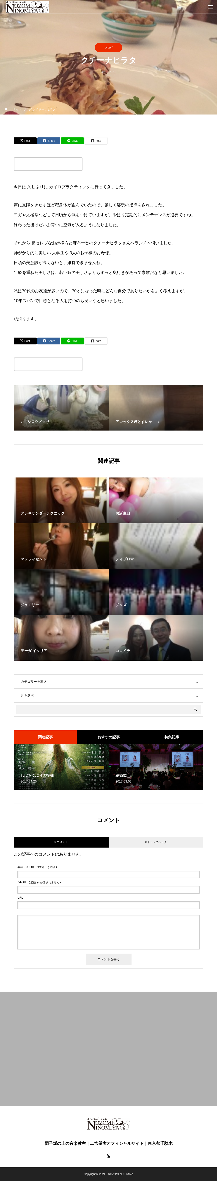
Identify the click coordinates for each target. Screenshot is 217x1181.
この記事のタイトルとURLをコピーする (48, 164)
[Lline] (72, 140)
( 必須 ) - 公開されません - (39, 882)
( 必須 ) (37, 867)
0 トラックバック (156, 842)
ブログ (108, 47)
